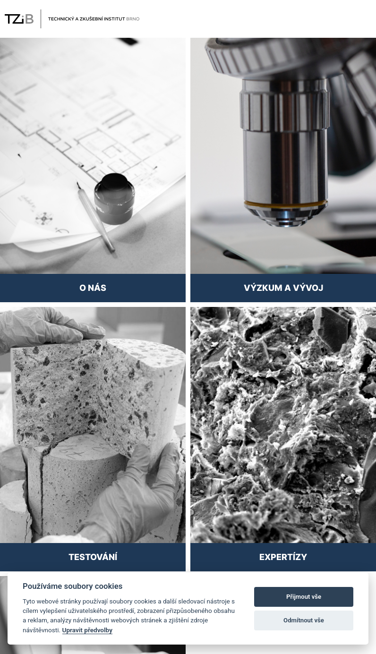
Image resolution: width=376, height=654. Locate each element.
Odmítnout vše (303, 620)
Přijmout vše (303, 596)
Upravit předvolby (87, 630)
